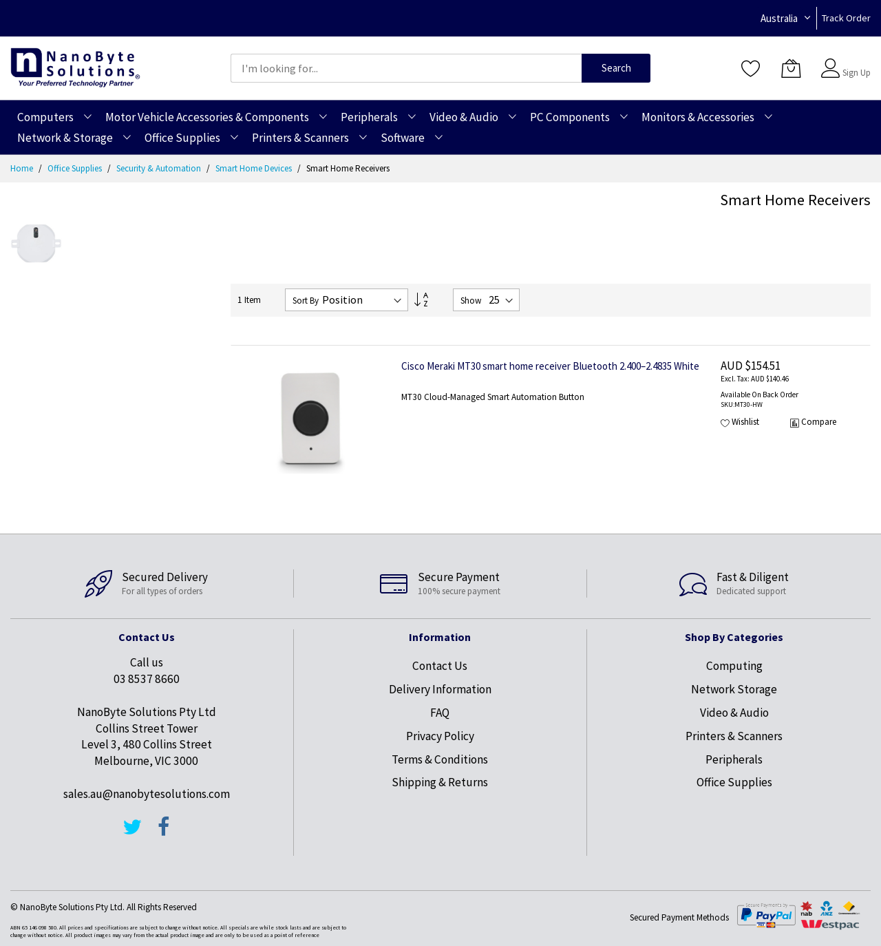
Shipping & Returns (440, 782)
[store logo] (75, 68)
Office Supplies (75, 168)
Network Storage (734, 689)
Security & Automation (159, 168)
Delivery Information (440, 689)
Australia (779, 18)
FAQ (439, 712)
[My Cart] (790, 68)
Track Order (846, 18)
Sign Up (856, 72)
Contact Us (439, 665)
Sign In (854, 61)
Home (22, 168)
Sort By (306, 300)
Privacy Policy (440, 736)
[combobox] (406, 68)
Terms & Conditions (440, 759)
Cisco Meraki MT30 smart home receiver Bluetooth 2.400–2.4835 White (550, 365)
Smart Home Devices (254, 168)
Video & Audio (734, 712)
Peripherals (734, 759)
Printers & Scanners (734, 736)
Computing (734, 665)
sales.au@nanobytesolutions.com (146, 793)
